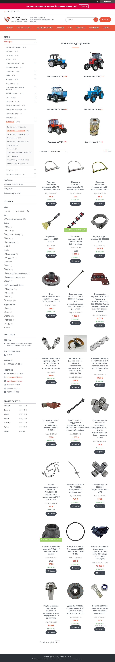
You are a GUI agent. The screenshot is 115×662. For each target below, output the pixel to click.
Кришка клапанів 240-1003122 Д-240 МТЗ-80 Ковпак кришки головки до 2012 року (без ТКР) (99, 364)
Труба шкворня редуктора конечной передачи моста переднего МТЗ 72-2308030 (51, 612)
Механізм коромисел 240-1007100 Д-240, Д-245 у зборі (75, 240)
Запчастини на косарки (15, 127)
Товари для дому (12, 113)
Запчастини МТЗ (55, 76)
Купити (52, 203)
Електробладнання (12, 63)
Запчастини (10, 122)
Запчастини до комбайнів (16, 134)
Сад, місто (9, 170)
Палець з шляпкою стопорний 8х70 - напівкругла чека (75, 186)
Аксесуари (9, 79)
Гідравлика (10, 71)
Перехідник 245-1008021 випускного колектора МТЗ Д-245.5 (51, 425)
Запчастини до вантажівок (16, 141)
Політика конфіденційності (75, 659)
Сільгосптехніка (12, 156)
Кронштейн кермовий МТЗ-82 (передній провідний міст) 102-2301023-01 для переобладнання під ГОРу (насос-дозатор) (100, 302)
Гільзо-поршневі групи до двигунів (15, 88)
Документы (94, 28)
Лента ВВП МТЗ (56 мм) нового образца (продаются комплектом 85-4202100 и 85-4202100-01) (75, 365)
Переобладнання (12, 67)
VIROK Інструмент (12, 93)
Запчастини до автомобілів (17, 160)
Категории (8, 42)
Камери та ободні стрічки (16, 163)
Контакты (106, 28)
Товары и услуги (23, 28)
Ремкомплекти (12, 138)
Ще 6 (8, 327)
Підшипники (11, 145)
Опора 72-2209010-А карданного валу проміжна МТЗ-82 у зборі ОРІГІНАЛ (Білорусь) (100, 552)
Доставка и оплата (45, 28)
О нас (70, 28)
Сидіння (8, 59)
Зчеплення (11, 149)
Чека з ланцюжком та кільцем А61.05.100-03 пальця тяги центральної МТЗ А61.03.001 (51, 491)
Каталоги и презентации (13, 184)
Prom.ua (68, 657)
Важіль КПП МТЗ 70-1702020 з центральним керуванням (75, 488)
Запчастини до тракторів (16, 131)
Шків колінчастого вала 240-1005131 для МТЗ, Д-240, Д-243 (51, 298)
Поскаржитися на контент (56, 659)
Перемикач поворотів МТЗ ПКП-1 (51, 239)
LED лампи (9, 55)
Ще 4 (8, 246)
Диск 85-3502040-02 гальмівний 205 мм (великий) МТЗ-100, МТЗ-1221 (75, 609)
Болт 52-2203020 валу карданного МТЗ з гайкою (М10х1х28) (100, 609)
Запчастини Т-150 (55, 109)
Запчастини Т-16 (92, 142)
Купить (83, 6)
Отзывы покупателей (12, 193)
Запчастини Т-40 (92, 109)
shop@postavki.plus (14, 381)
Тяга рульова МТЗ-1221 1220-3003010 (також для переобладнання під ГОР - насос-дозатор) (75, 301)
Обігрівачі (9, 118)
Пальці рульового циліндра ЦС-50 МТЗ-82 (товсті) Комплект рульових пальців (51, 363)
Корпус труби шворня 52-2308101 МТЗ (100, 239)
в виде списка (109, 151)
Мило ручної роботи (13, 105)
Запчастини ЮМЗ (92, 76)
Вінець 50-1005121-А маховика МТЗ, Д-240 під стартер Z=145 (75, 550)
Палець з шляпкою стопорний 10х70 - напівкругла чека (51, 186)
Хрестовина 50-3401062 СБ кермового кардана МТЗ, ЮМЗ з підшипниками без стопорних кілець (99, 429)
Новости (60, 28)
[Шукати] (95, 19)
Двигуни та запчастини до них (17, 152)
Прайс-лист (80, 28)
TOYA (7, 97)
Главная (9, 28)
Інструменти (10, 83)
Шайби (8, 75)
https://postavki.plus (14, 377)
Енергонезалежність (13, 174)
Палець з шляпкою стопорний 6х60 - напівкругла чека (100, 186)
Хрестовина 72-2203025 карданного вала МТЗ (100, 488)
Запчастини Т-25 (55, 142)
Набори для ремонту (13, 47)
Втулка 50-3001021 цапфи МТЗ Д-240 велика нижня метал (51, 550)
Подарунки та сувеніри (14, 109)
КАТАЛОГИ (9, 101)
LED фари (9, 51)
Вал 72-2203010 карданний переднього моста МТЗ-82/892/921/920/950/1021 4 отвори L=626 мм (80, 425)
